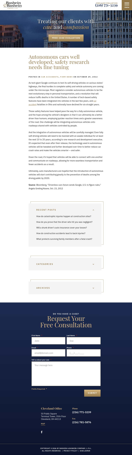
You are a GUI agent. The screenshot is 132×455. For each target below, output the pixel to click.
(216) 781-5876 (81, 422)
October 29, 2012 (87, 76)
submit (92, 392)
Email (35, 347)
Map (43, 424)
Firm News (66, 76)
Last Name (72, 335)
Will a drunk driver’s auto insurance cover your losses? (61, 227)
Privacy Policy (71, 451)
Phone (70, 347)
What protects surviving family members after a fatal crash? (64, 238)
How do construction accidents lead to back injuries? (60, 233)
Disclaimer (85, 451)
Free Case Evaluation (66, 37)
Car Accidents (50, 76)
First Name (37, 335)
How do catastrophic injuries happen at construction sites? (63, 216)
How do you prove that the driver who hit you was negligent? (64, 221)
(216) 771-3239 (106, 5)
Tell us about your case (41, 360)
